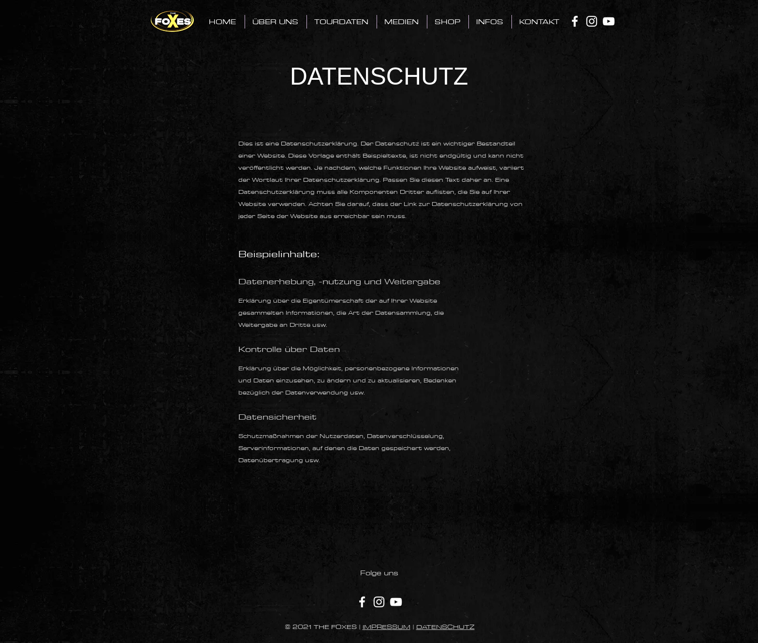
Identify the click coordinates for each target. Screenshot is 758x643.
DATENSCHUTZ (445, 626)
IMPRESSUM (386, 626)
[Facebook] (575, 21)
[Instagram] (591, 21)
